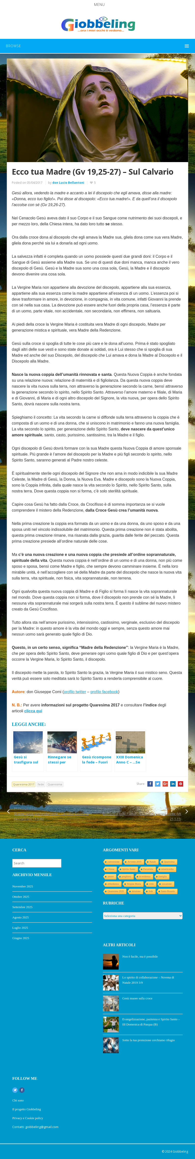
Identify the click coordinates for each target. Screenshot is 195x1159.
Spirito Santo (128, 869)
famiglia (163, 876)
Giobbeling (180, 1151)
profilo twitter (75, 692)
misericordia (167, 869)
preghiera (126, 876)
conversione (113, 861)
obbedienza (113, 884)
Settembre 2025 (22, 907)
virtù (151, 884)
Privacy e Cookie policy (28, 1118)
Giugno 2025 (20, 938)
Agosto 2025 (20, 917)
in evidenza (145, 876)
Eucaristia (148, 869)
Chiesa (111, 869)
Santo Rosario (168, 891)
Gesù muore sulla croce (137, 998)
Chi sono (18, 1100)
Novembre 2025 (22, 886)
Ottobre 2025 (20, 897)
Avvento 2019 (134, 861)
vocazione (167, 884)
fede (41, 784)
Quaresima (55, 784)
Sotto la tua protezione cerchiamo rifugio (148, 1040)
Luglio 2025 (20, 928)
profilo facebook (104, 692)
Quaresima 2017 (23, 784)
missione (136, 891)
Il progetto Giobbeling (26, 1109)
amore (111, 876)
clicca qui (33, 711)
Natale (153, 861)
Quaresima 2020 (116, 891)
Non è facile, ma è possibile (140, 956)
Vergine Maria (134, 884)
